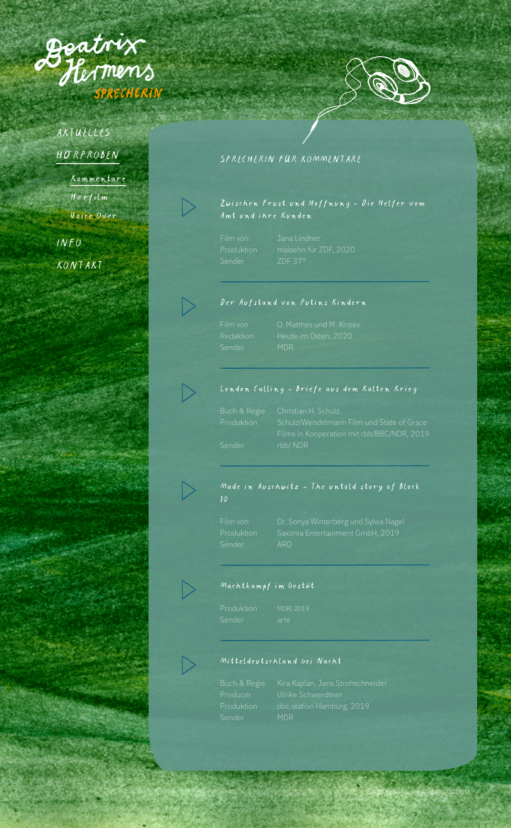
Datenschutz (449, 791)
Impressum (388, 791)
